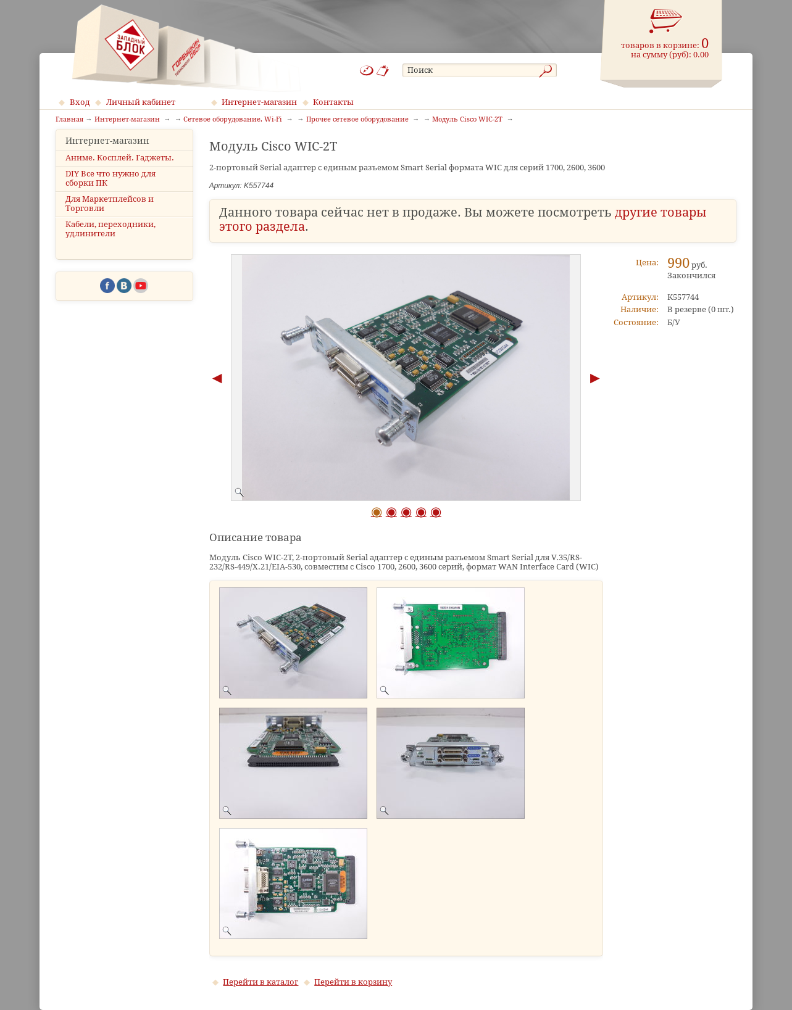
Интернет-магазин (259, 102)
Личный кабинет (140, 102)
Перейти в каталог (260, 982)
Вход (80, 102)
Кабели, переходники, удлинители (110, 240)
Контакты (333, 102)
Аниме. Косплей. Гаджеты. (119, 168)
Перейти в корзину (353, 982)
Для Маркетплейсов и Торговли (109, 214)
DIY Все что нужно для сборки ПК (110, 189)
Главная (69, 119)
